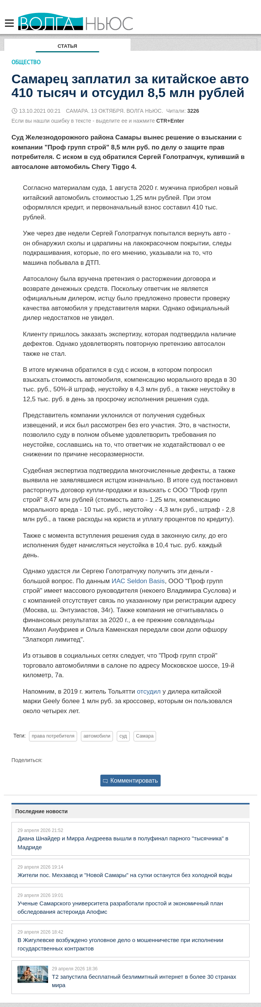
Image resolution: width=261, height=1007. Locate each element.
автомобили (97, 736)
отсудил (149, 691)
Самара (145, 736)
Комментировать (130, 780)
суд (123, 736)
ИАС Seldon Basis (137, 581)
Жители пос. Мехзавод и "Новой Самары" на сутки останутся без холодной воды (125, 875)
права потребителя (53, 736)
